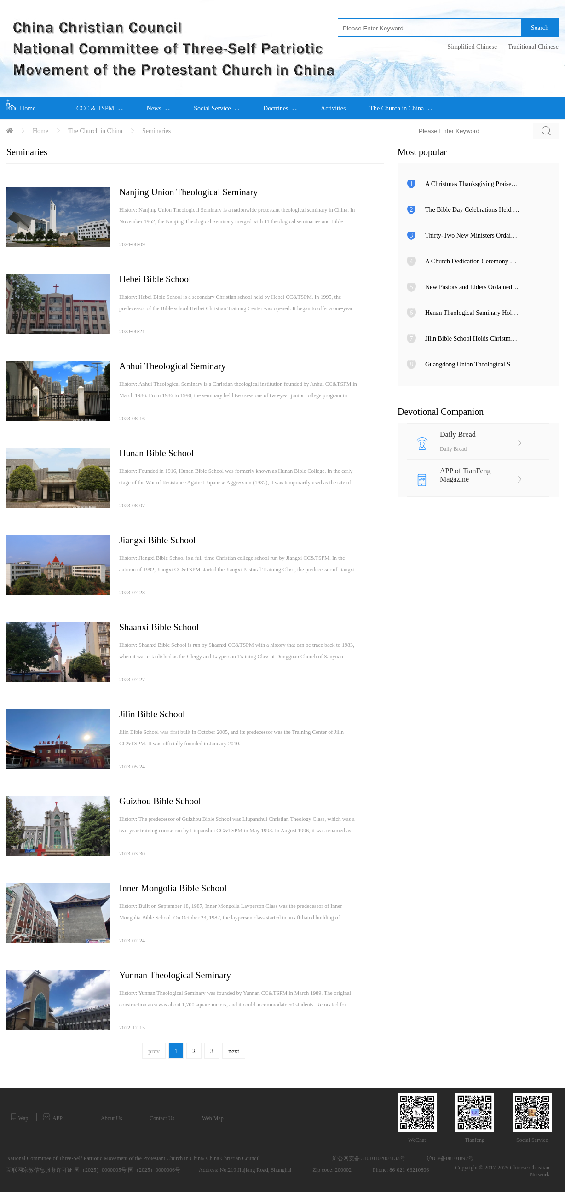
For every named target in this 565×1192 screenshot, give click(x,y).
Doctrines (280, 104)
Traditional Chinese (533, 46)
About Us (111, 1118)
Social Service (216, 104)
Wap (19, 1117)
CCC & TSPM (99, 104)
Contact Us (162, 1118)
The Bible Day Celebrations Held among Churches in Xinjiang (472, 209)
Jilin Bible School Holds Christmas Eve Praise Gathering (472, 338)
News (158, 104)
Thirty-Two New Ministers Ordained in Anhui (472, 235)
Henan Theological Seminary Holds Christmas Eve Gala (472, 312)
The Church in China (400, 104)
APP (53, 1117)
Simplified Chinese (472, 46)
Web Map (213, 1118)
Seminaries (156, 131)
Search (539, 27)
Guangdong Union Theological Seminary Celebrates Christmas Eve (472, 364)
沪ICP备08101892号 (450, 1158)
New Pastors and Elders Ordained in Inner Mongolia (472, 287)
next (233, 1051)
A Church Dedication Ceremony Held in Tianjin (472, 261)
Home (20, 105)
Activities (333, 108)
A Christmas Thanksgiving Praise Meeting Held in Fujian (472, 183)
